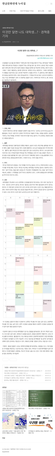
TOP (51, 449)
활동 (50, 11)
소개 (3, 11)
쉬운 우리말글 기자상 (27, 11)
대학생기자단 (13, 367)
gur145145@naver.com (45, 58)
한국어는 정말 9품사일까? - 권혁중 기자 (15, 380)
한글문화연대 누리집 (14, 3)
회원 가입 (13, 11)
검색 (47, 3)
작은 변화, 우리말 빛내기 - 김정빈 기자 (15, 373)
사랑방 (6, 367)
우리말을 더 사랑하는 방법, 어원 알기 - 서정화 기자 (18, 378)
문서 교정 (41, 11)
